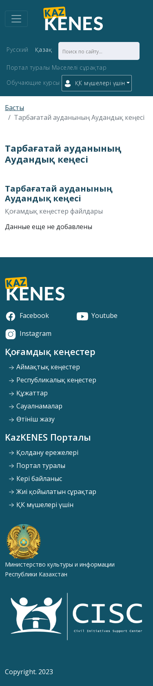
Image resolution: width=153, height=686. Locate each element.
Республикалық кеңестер (52, 379)
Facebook (27, 315)
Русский (18, 49)
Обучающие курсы (33, 82)
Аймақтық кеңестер (44, 366)
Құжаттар (28, 392)
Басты (14, 107)
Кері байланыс (35, 478)
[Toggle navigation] (16, 19)
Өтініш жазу (31, 419)
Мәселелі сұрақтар (79, 67)
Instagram (28, 333)
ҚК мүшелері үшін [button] (94, 83)
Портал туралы (28, 67)
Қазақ (43, 49)
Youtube (97, 315)
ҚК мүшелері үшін (40, 504)
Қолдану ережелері (43, 452)
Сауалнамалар (35, 405)
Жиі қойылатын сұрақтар (52, 491)
